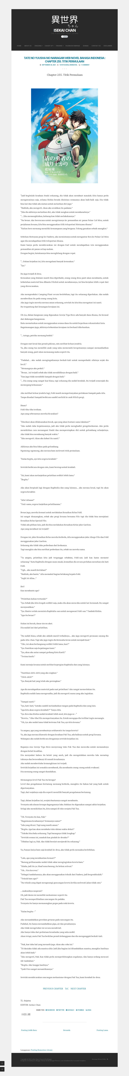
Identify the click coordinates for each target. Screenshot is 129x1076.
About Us (27, 46)
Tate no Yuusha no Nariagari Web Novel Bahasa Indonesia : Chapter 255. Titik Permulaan (64, 59)
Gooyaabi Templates (79, 1060)
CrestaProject (31, 1060)
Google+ (70, 1010)
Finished (59, 46)
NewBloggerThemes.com (55, 1060)
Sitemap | (95, 1059)
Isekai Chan (35, 1059)
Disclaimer (108, 46)
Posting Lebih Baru (29, 1030)
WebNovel (73, 65)
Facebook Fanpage (72, 46)
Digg (88, 1010)
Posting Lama (102, 1030)
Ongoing (38, 46)
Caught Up (49, 46)
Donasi (85, 46)
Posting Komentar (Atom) (41, 1050)
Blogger (49, 1059)
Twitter (60, 1010)
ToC (67, 989)
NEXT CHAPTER (78, 989)
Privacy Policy (102, 1059)
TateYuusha (64, 65)
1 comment (85, 65)
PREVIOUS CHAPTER (53, 989)
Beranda (66, 1030)
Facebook (50, 1010)
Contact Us (96, 46)
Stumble (80, 1010)
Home (19, 46)
